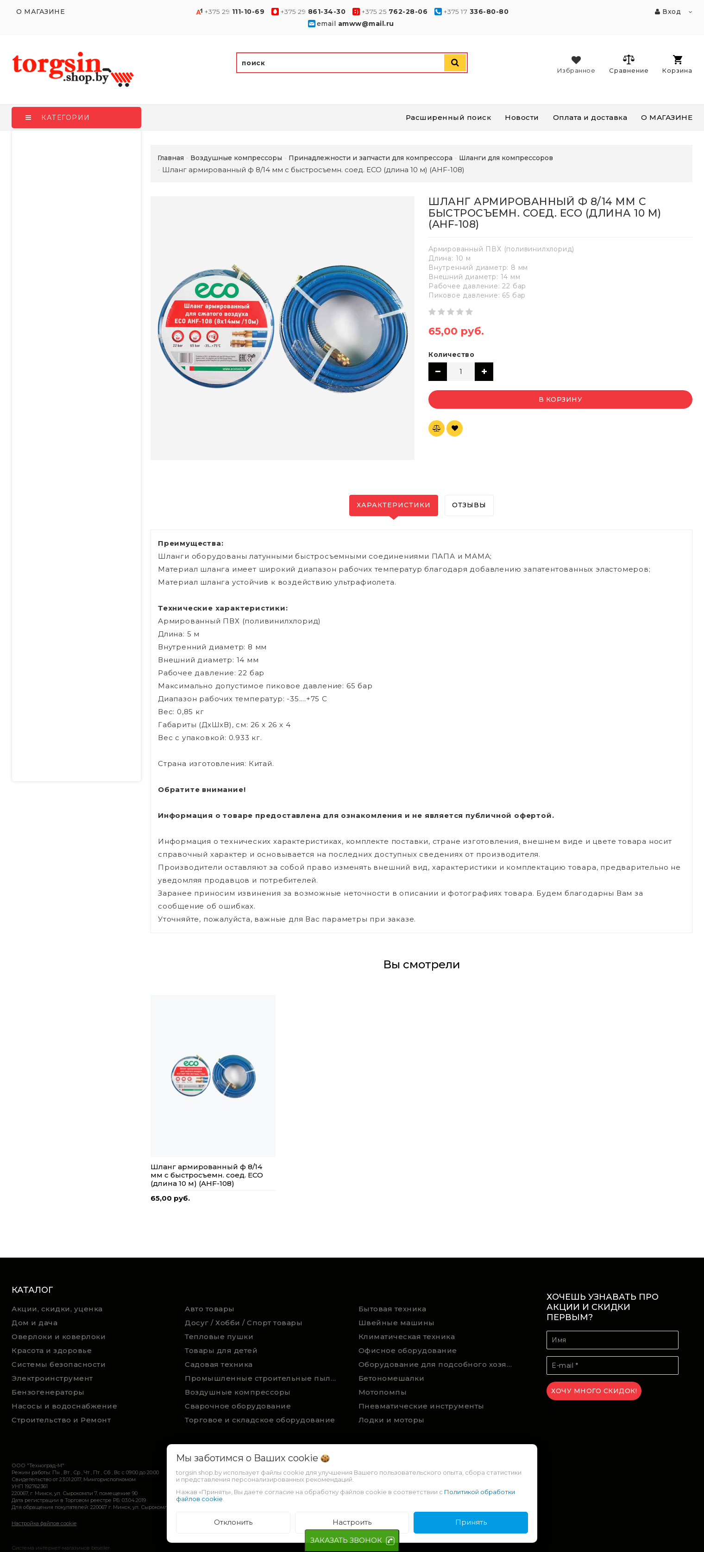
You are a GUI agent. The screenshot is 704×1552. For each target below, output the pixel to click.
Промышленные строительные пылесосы (265, 1378)
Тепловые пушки (219, 1336)
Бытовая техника (392, 1308)
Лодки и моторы (391, 1419)
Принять (471, 1522)
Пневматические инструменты (421, 1406)
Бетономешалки (391, 1378)
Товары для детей (221, 1350)
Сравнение (628, 64)
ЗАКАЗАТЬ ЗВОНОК (346, 1540)
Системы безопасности (59, 1364)
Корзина (677, 64)
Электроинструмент (52, 1378)
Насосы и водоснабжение (64, 1406)
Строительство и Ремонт (61, 1419)
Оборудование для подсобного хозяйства (438, 1364)
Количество (451, 354)
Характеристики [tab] (394, 505)
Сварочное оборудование (238, 1406)
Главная (170, 158)
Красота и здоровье (52, 1350)
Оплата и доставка (590, 117)
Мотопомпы (382, 1392)
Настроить (352, 1522)
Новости (522, 117)
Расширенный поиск (448, 117)
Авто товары (210, 1308)
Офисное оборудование (407, 1350)
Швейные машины (396, 1322)
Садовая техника (219, 1364)
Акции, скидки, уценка (57, 1308)
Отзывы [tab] (469, 505)
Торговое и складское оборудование (260, 1419)
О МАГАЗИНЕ (666, 117)
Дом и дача (34, 1322)
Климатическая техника (406, 1336)
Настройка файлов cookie (44, 1523)
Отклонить (233, 1522)
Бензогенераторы (48, 1392)
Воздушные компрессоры (238, 1392)
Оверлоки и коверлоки (59, 1336)
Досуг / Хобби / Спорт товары (243, 1322)
